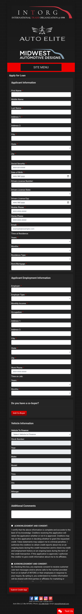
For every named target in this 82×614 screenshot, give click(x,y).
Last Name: (16, 108)
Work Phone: (17, 367)
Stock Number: (18, 439)
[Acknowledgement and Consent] (12, 526)
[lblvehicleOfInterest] (41, 434)
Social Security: (18, 163)
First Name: (16, 90)
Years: (14, 237)
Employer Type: (18, 295)
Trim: (13, 474)
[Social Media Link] (46, 598)
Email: (14, 225)
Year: (13, 448)
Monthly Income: (18, 303)
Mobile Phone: (17, 207)
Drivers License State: (21, 190)
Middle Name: (17, 99)
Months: (15, 246)
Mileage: (15, 491)
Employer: (15, 286)
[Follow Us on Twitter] (36, 598)
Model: (14, 465)
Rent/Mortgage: (18, 264)
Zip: (13, 154)
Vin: (13, 483)
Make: (14, 456)
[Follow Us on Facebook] (31, 598)
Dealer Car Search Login (35, 601)
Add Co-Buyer (19, 413)
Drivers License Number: (22, 181)
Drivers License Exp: (20, 198)
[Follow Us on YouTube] (41, 598)
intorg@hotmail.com (61, 604)
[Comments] (41, 514)
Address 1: (16, 117)
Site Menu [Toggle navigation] (41, 67)
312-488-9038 (44, 604)
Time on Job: (17, 376)
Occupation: (16, 312)
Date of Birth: (17, 172)
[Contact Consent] (12, 564)
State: (14, 144)
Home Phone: (17, 216)
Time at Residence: (19, 233)
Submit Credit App (19, 590)
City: (13, 134)
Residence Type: (18, 255)
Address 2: (16, 125)
